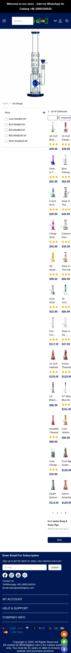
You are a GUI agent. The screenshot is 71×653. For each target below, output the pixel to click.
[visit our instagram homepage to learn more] (11, 575)
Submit (55, 567)
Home (5, 103)
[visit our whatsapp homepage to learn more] (24, 575)
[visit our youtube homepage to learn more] (18, 575)
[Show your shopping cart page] (66, 21)
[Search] (22, 21)
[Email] (64, 634)
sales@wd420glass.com (21, 588)
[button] (4, 21)
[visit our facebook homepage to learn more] (4, 575)
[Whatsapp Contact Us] (64, 641)
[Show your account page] (60, 21)
